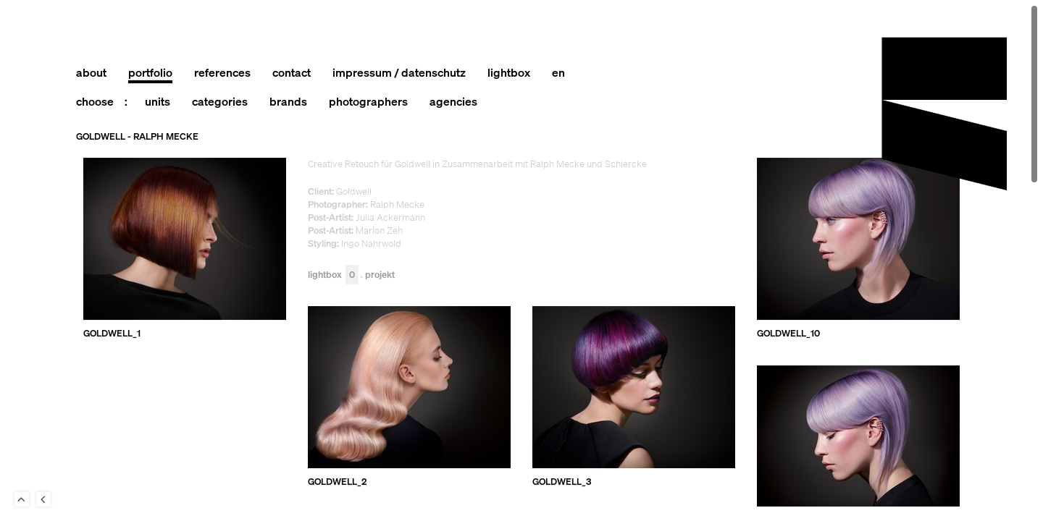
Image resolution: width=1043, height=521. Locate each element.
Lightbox (333, 275)
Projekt (380, 275)
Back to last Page (43, 499)
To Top (21, 499)
